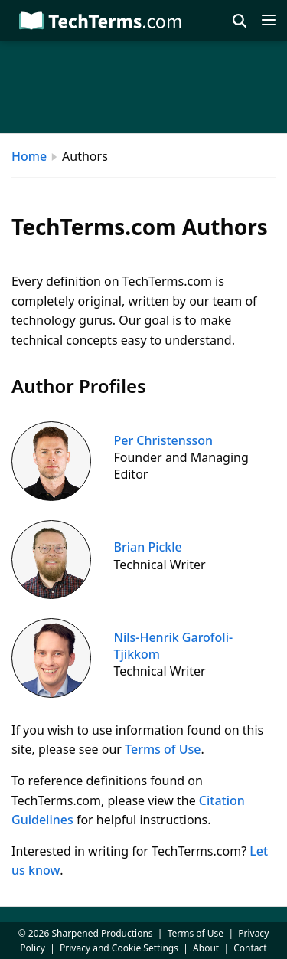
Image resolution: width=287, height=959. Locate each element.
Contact (249, 947)
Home (29, 156)
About (206, 947)
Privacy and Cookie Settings (119, 947)
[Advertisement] (143, 87)
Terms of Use (163, 749)
